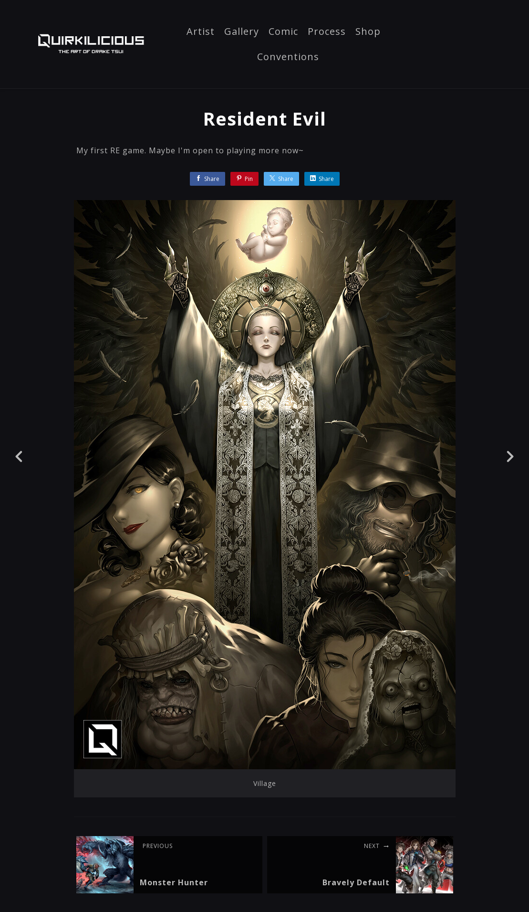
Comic (283, 32)
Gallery (241, 32)
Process (327, 32)
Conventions (288, 57)
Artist (201, 32)
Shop (368, 32)
